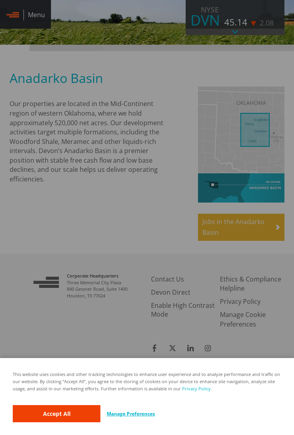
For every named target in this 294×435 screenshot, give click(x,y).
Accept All (57, 413)
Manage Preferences (131, 413)
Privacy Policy (196, 389)
